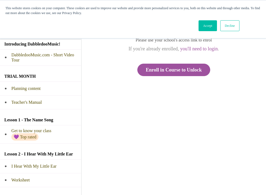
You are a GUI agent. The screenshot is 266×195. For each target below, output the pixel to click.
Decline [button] (230, 26)
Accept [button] (207, 26)
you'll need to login (199, 48)
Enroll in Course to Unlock (174, 70)
